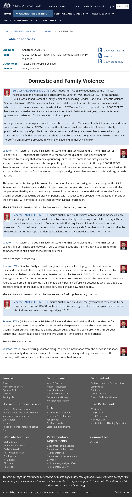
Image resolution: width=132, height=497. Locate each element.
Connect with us (99, 393)
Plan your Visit (98, 419)
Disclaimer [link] (62, 492)
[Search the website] (122, 6)
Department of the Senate (60, 445)
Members (8, 423)
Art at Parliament (99, 416)
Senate (6, 383)
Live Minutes (9, 419)
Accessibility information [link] (15, 492)
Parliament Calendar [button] (59, 6)
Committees (96, 442)
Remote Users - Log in (15, 445)
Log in (111, 6)
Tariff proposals (55, 423)
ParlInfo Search (12, 449)
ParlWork (99, 6)
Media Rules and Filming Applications (109, 423)
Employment (10, 456)
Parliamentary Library (57, 397)
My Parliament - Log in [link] (15, 442)
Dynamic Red (9, 390)
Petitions (95, 390)
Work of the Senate (13, 386)
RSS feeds (9, 466)
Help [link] (88, 492)
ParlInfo (88, 6)
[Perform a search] (126, 6)
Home (8, 13)
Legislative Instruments (58, 426)
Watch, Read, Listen (57, 386)
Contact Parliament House (104, 397)
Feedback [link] (77, 492)
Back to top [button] (122, 492)
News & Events (101, 13)
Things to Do (97, 412)
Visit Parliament (47, 20)
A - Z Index (9, 459)
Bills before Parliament (58, 412)
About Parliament (16, 20)
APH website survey (14, 452)
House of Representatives (16, 409)
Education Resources (57, 393)
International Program (58, 400)
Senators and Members (69, 13)
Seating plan (9, 397)
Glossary (8, 463)
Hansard (48, 31)
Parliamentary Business (31, 13)
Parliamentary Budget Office (61, 463)
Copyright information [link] (42, 492)
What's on (96, 409)
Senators (7, 393)
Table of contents (19, 39)
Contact (76, 6)
